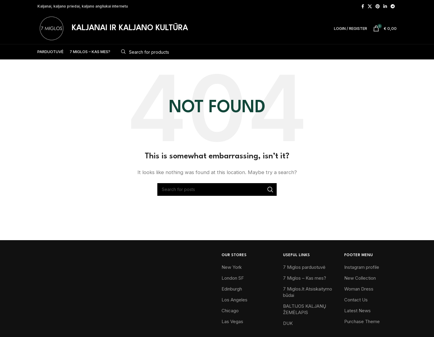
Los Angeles (234, 300)
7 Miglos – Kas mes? (304, 278)
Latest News (357, 310)
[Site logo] (51, 28)
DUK (288, 323)
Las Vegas (232, 321)
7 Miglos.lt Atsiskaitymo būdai (307, 292)
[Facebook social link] (363, 6)
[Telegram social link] (393, 6)
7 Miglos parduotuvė (304, 267)
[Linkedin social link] (385, 6)
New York (232, 267)
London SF (233, 278)
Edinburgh (232, 289)
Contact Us (356, 300)
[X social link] (370, 6)
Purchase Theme (362, 321)
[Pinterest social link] (378, 6)
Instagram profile (361, 267)
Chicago (230, 310)
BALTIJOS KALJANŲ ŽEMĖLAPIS (304, 309)
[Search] (256, 51)
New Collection (360, 278)
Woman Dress (358, 289)
